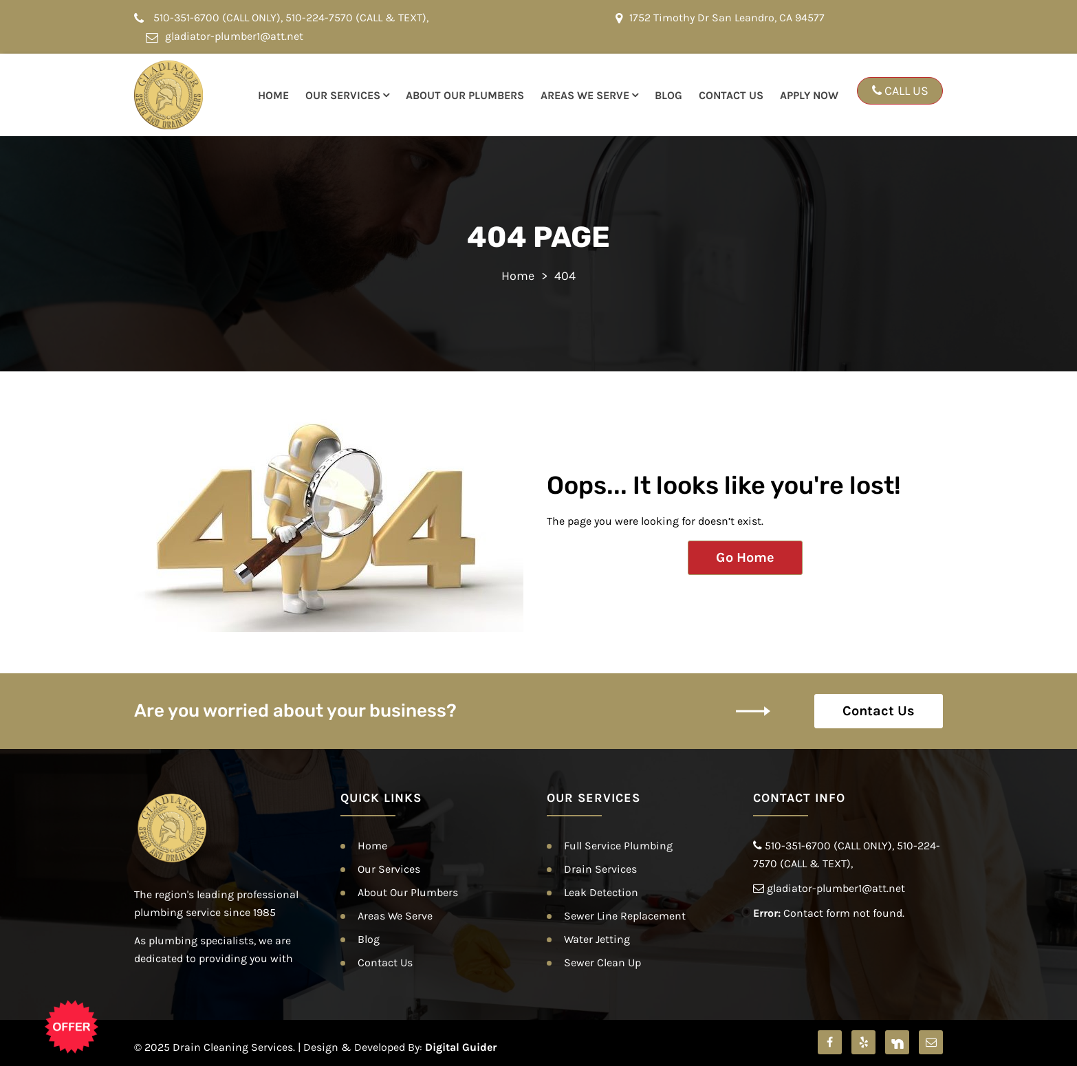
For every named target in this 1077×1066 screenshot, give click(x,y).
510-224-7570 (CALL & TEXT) (355, 17)
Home (273, 95)
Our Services (342, 95)
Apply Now (809, 95)
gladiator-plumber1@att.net (224, 36)
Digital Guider (461, 1047)
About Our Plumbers (465, 95)
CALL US (899, 90)
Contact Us (731, 95)
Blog (668, 95)
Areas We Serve (585, 95)
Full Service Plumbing (618, 845)
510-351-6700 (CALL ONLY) (217, 17)
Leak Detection (601, 892)
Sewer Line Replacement (625, 915)
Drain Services (600, 868)
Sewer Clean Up (602, 962)
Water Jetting (597, 939)
